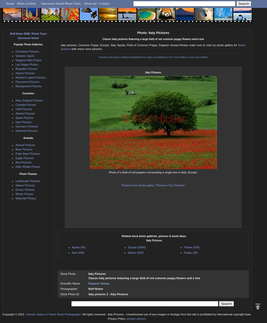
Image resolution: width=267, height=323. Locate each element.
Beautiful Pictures (26, 68)
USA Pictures (24, 109)
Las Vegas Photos (27, 64)
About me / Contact (97, 3)
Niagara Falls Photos (29, 60)
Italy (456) (78, 252)
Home (10, 3)
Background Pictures (29, 86)
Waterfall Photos (26, 198)
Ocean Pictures (25, 189)
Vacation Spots (25, 55)
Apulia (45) (78, 247)
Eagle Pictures (25, 158)
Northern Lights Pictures (31, 77)
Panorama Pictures (27, 81)
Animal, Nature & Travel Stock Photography (53, 314)
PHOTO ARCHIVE (108, 57)
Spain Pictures (25, 117)
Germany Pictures (27, 126)
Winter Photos (24, 194)
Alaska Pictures (25, 113)
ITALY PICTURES (198, 57)
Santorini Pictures (26, 130)
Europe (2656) (137, 247)
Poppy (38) (191, 252)
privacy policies (136, 318)
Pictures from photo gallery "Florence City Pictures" (153, 185)
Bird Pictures (23, 162)
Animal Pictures (25, 145)
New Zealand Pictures (29, 100)
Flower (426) (192, 247)
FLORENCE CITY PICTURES (170, 57)
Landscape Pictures (28, 181)
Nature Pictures (25, 73)
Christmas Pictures (27, 51)
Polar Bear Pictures (28, 153)
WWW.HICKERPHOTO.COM (136, 57)
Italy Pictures (24, 122)
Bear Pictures (24, 149)
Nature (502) (136, 252)
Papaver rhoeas (98, 283)
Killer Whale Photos (28, 166)
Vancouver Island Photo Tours (61, 3)
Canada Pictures (26, 104)
